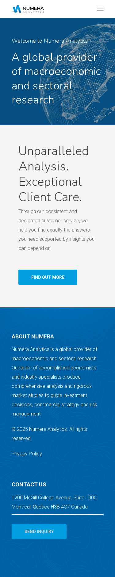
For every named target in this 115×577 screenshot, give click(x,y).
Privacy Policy (27, 454)
